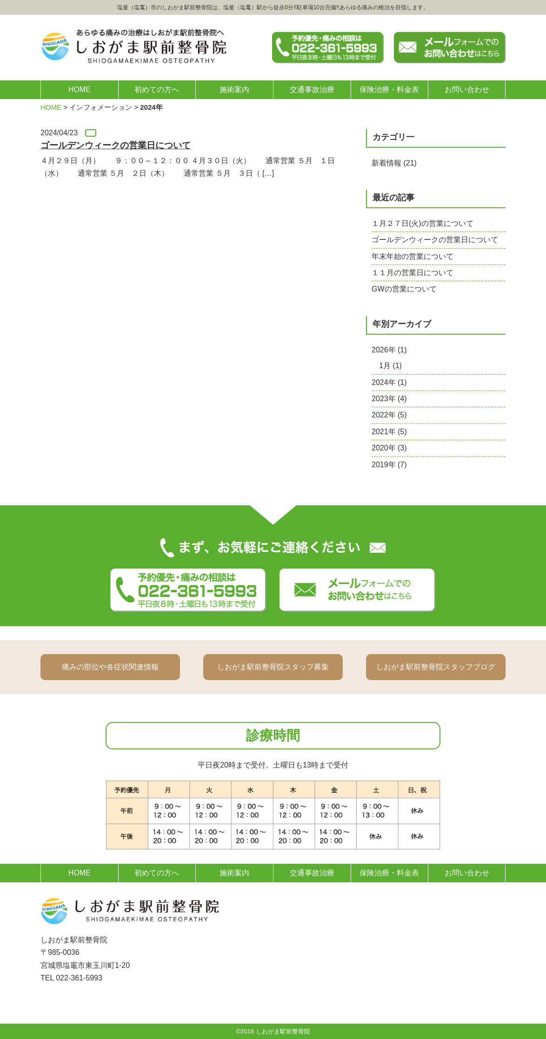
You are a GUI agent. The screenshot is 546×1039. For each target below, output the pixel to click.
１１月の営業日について (412, 273)
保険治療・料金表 (389, 89)
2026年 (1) (389, 350)
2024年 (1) (389, 382)
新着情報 (386, 163)
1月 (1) (390, 366)
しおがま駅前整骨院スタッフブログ (435, 667)
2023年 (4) (389, 399)
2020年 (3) (389, 448)
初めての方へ (156, 89)
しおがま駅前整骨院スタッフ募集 (273, 667)
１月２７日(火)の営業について (422, 223)
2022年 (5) (389, 415)
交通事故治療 (312, 89)
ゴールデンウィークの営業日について (435, 240)
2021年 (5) (389, 432)
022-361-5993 (79, 978)
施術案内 (234, 89)
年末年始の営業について (412, 256)
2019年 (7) (389, 465)
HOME (79, 89)
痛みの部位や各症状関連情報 (110, 667)
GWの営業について (404, 289)
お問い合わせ (467, 89)
